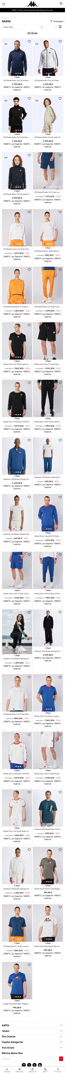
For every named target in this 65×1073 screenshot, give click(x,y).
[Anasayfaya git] (32, 4)
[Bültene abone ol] (61, 1058)
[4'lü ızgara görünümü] (60, 27)
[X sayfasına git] (29, 1065)
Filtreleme (56, 21)
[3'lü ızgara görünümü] (55, 27)
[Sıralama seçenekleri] (22, 27)
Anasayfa (5, 18)
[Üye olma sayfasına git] (45, 1070)
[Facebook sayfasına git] (35, 1065)
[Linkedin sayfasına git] (40, 1065)
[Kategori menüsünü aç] (3, 4)
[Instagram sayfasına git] (24, 1065)
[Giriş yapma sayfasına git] (58, 1070)
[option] (32, 10)
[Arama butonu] (61, 3)
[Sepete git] (32, 1070)
